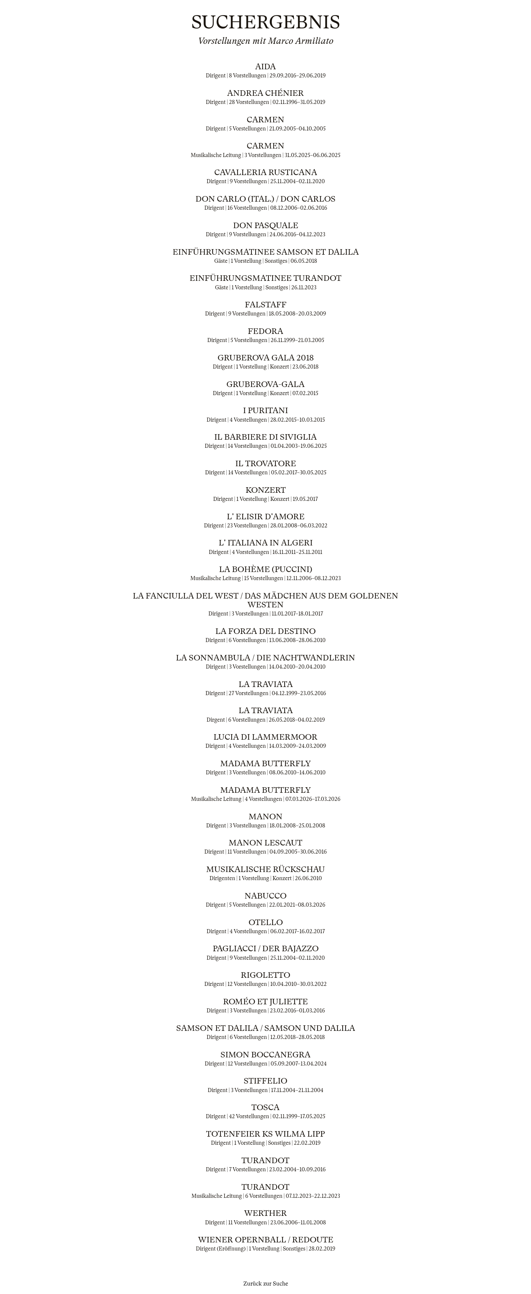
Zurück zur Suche (265, 1283)
